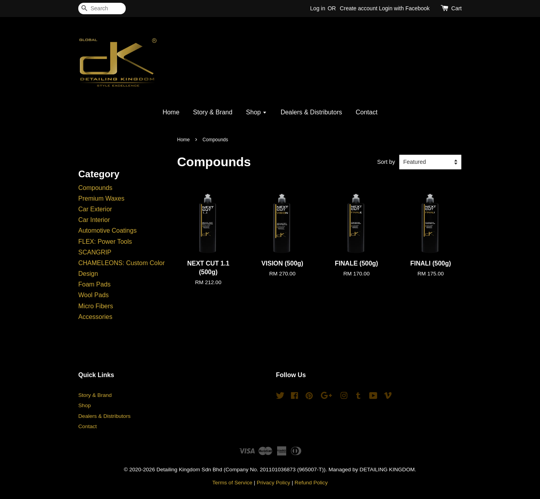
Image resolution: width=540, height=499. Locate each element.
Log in (317, 8)
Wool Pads (93, 295)
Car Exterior (95, 209)
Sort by (386, 162)
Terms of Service (232, 483)
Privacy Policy (273, 483)
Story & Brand (212, 112)
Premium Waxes (101, 198)
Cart (456, 8)
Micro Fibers (95, 306)
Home (170, 112)
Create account (359, 8)
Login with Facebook (404, 8)
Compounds (95, 187)
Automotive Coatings (107, 230)
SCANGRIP (94, 252)
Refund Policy (311, 483)
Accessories (95, 316)
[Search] (102, 8)
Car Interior (94, 219)
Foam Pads (94, 284)
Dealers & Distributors (311, 112)
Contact (367, 112)
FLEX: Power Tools (105, 241)
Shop (256, 112)
